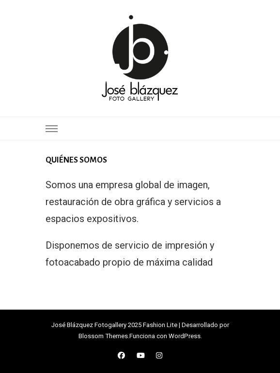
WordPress (185, 336)
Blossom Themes (103, 336)
